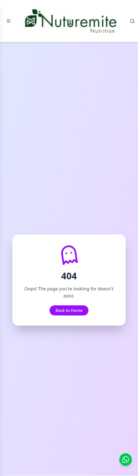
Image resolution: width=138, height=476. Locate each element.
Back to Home (69, 310)
